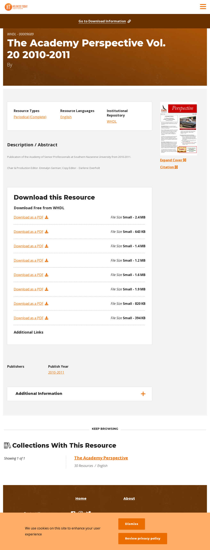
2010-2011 (56, 372)
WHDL (112, 121)
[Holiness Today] (34, 7)
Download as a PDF (28, 217)
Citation (167, 167)
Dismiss (131, 524)
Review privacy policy (142, 538)
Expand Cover (173, 160)
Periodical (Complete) (30, 117)
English (66, 117)
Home (81, 498)
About (129, 498)
